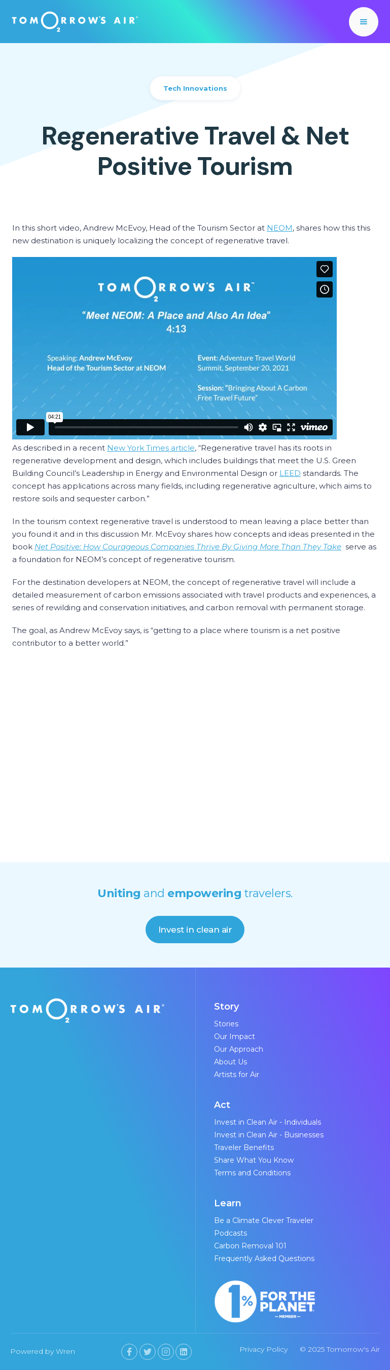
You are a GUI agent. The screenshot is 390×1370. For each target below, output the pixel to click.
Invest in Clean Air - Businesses (269, 1134)
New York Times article (151, 448)
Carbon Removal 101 (250, 1245)
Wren (65, 1351)
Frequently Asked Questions (264, 1258)
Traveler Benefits (244, 1147)
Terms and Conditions (252, 1172)
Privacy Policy (263, 1349)
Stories (226, 1023)
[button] (363, 21)
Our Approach (238, 1049)
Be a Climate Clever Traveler (263, 1220)
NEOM (280, 228)
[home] (75, 21)
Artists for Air (236, 1074)
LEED (290, 473)
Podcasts (230, 1233)
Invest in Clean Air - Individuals (267, 1122)
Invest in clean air (195, 929)
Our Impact (234, 1036)
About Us (230, 1061)
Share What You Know (254, 1160)
